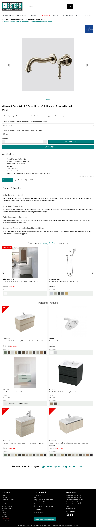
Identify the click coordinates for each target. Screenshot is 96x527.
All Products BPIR (39, 504)
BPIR (31, 180)
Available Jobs (38, 512)
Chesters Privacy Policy (73, 502)
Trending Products (8, 521)
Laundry (4, 504)
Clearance (45, 15)
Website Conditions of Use (74, 500)
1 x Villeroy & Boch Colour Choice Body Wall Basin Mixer (22, 130)
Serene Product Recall (41, 502)
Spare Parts (5, 510)
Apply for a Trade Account (44, 519)
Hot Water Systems (8, 500)
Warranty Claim (71, 508)
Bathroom (5, 19)
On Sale (32, 15)
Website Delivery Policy (73, 495)
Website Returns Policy (73, 497)
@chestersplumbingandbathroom (63, 466)
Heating (4, 497)
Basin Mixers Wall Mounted (37, 19)
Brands (21, 15)
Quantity (5, 138)
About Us (36, 497)
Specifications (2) (20, 180)
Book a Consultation (63, 15)
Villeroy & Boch (48, 243)
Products (8, 15)
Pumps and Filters (7, 508)
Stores (79, 15)
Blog (67, 506)
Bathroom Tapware (18, 19)
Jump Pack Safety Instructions (43, 500)
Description (7, 180)
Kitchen (4, 502)
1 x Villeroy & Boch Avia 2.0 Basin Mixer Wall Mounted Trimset (24, 121)
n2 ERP (76, 525)
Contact (89, 15)
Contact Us (37, 495)
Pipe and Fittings (7, 506)
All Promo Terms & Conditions (43, 506)
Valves (4, 512)
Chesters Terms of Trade (74, 504)
